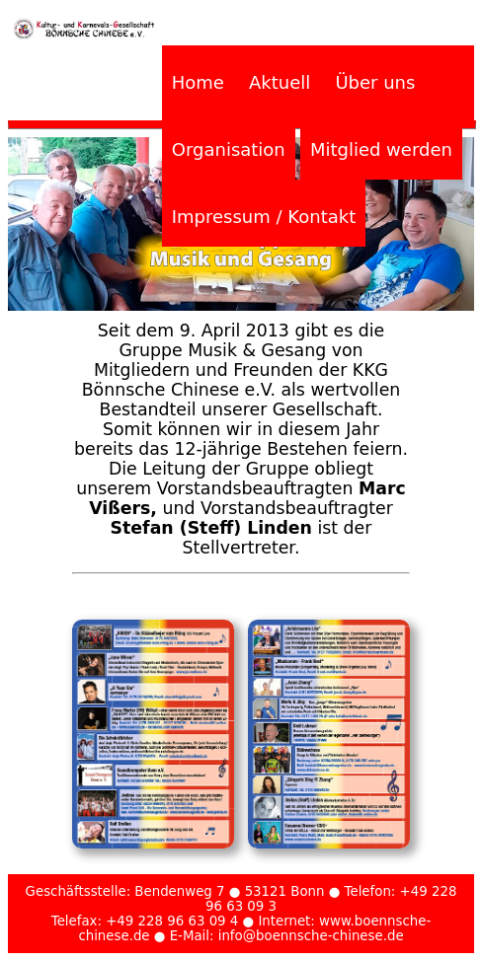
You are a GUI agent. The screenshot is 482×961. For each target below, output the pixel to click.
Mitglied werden (381, 149)
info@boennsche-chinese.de (311, 935)
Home (198, 82)
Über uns (375, 82)
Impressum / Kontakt (264, 216)
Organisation (228, 149)
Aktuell (279, 82)
